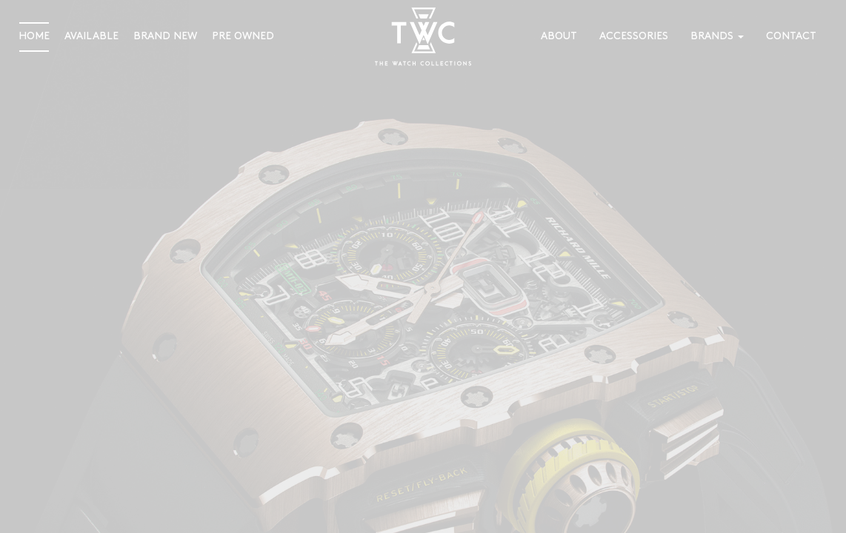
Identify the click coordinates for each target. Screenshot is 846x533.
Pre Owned (243, 36)
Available (91, 36)
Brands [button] (717, 36)
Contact (791, 36)
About (559, 36)
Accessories (633, 36)
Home (34, 36)
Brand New (165, 36)
